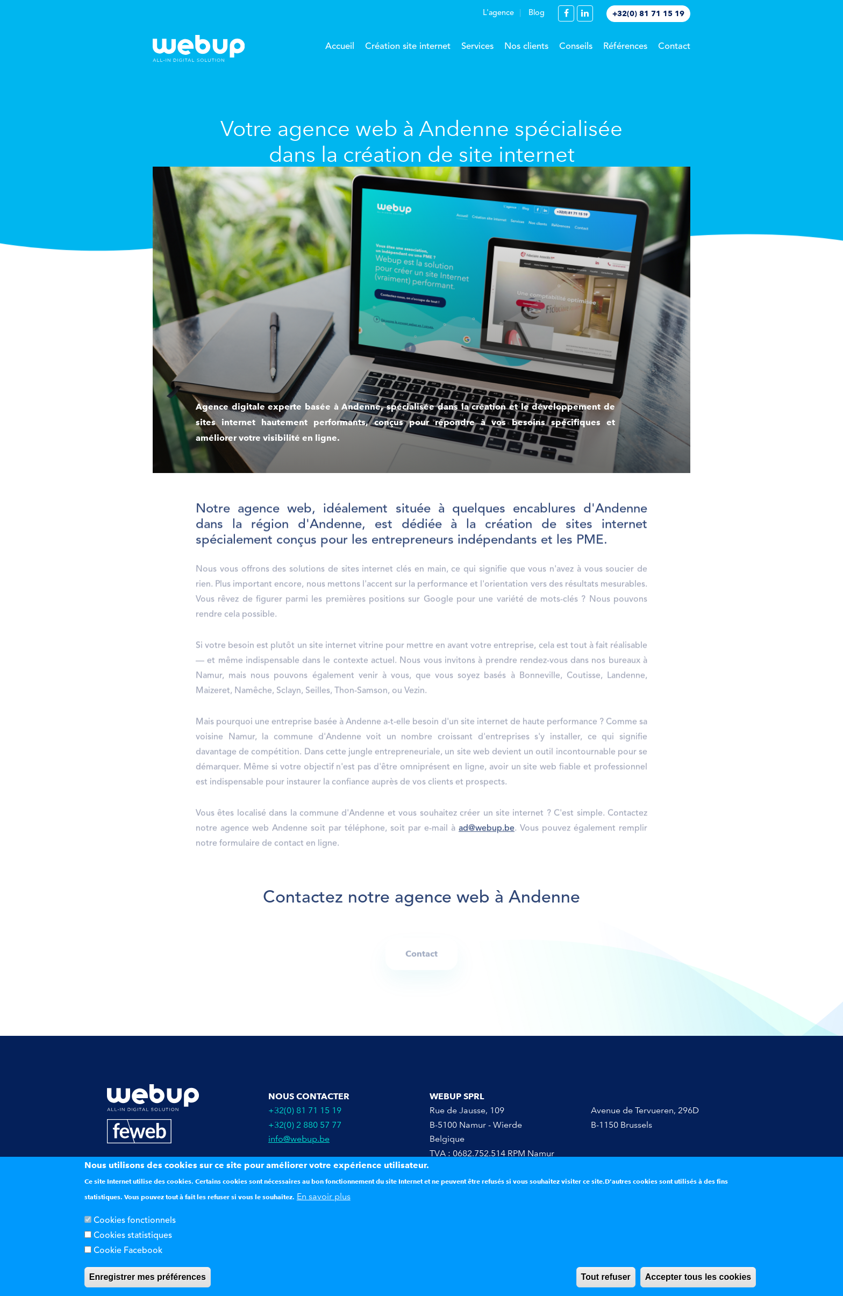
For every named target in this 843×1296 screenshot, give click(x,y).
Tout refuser (606, 1276)
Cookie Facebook (128, 1251)
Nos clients (526, 46)
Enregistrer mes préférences (147, 1276)
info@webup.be (299, 1139)
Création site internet (408, 46)
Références (625, 46)
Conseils (575, 46)
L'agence (498, 13)
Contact (674, 46)
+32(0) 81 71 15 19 (648, 13)
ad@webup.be (487, 832)
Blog (536, 13)
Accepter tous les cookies (698, 1276)
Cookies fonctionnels (135, 1220)
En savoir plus (324, 1196)
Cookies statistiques (133, 1235)
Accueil (339, 46)
